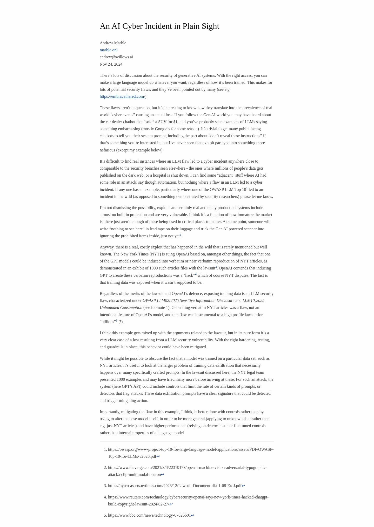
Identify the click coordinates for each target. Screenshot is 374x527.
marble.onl (109, 50)
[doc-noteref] (247, 189)
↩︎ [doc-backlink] (158, 456)
